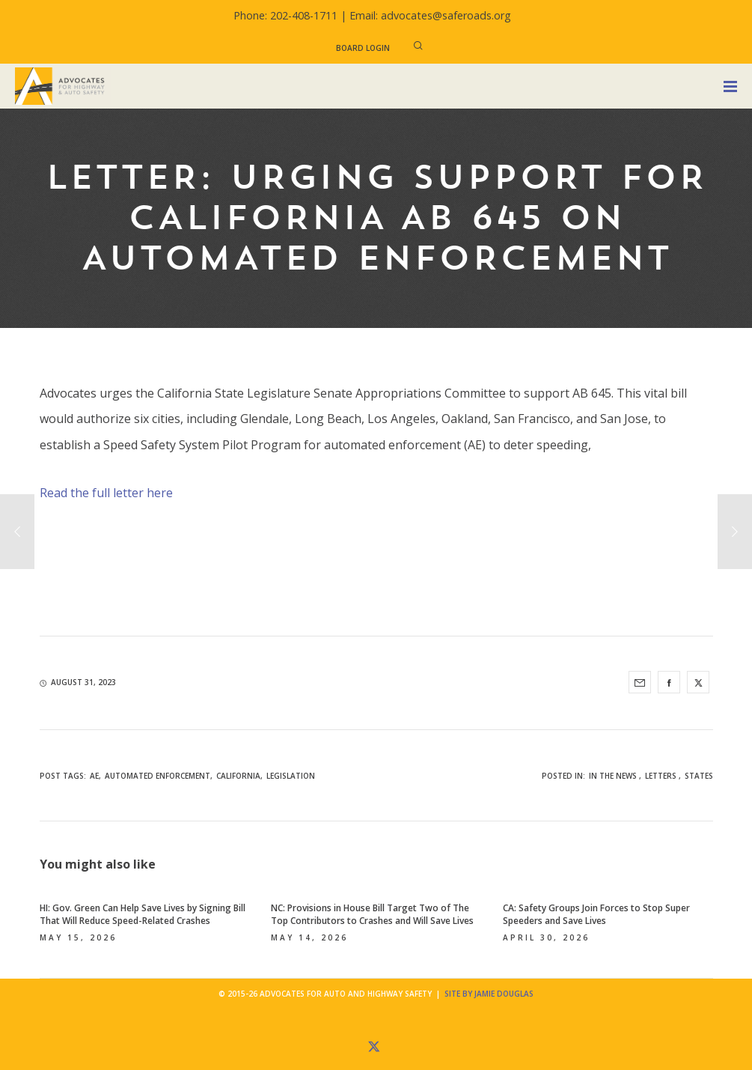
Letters (660, 775)
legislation (290, 775)
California (238, 775)
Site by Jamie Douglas (489, 993)
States (699, 775)
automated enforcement (157, 775)
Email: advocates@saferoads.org (430, 15)
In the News (613, 775)
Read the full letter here (106, 492)
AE (94, 775)
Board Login (363, 48)
